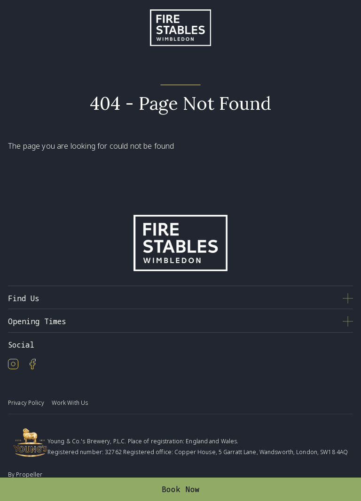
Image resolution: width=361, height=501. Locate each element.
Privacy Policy (26, 403)
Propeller (29, 474)
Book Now (181, 489)
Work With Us (70, 403)
